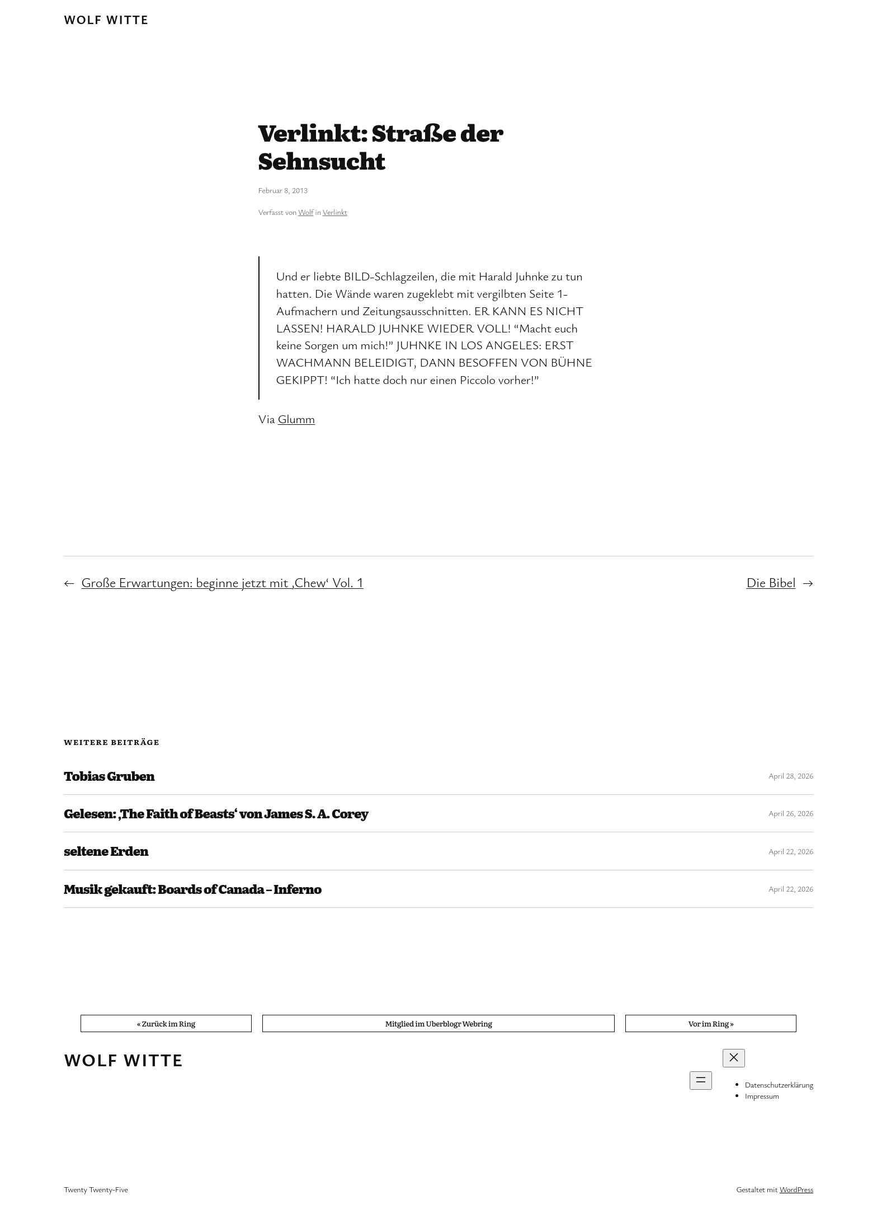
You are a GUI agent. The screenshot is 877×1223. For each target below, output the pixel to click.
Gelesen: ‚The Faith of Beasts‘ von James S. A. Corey (216, 813)
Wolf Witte (106, 19)
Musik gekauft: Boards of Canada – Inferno (193, 889)
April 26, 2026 (790, 813)
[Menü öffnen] (701, 1080)
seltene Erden (106, 851)
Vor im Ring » (711, 1023)
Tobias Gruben (109, 776)
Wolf (305, 212)
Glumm (296, 418)
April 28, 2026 (790, 775)
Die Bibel (771, 582)
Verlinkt (335, 212)
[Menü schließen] (734, 1058)
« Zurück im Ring (166, 1023)
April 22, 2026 (790, 851)
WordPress (796, 1189)
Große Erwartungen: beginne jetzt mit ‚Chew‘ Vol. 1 (223, 582)
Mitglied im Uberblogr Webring (438, 1023)
